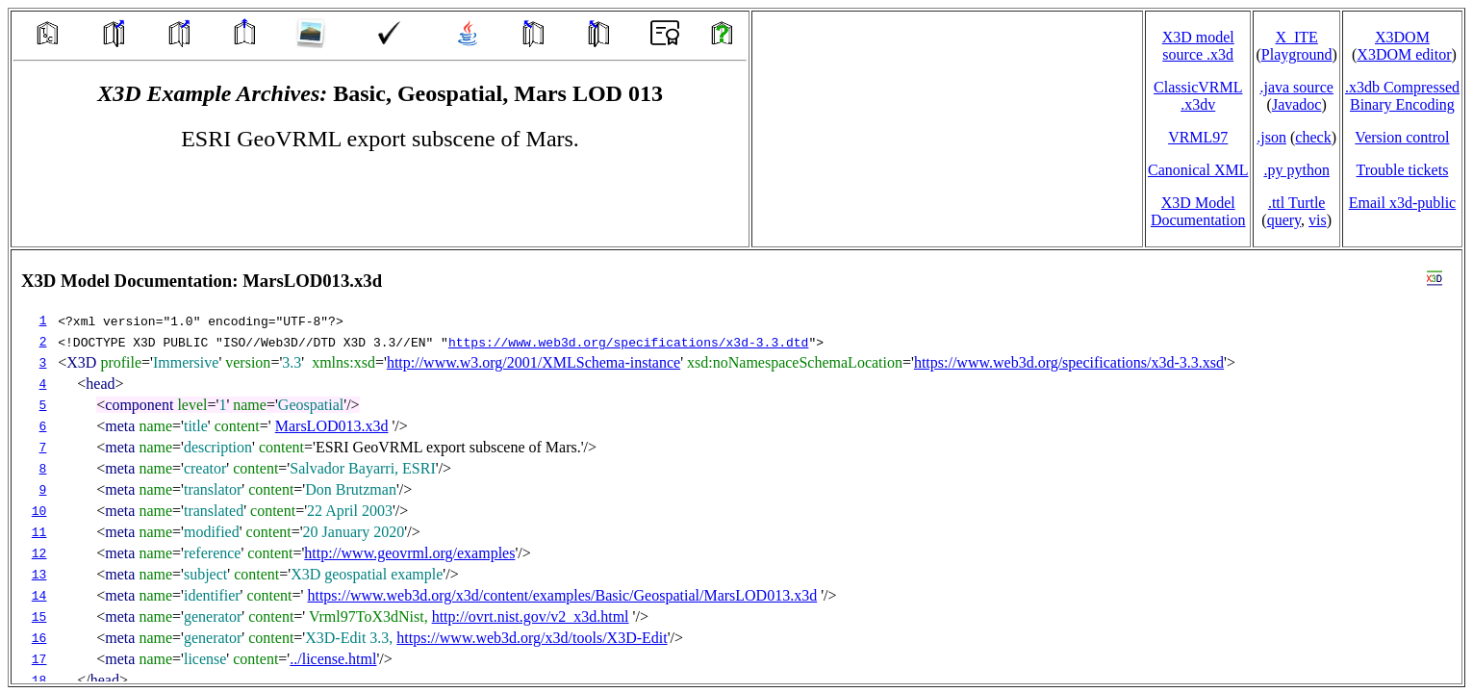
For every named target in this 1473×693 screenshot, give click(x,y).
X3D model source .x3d (1198, 46)
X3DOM (1402, 37)
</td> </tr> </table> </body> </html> (736, 466)
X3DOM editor (1404, 54)
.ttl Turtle (1297, 202)
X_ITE (1296, 37)
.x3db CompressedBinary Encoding (1402, 96)
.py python (1296, 170)
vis (1317, 220)
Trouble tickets (1403, 170)
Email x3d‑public (1403, 202)
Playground (1297, 54)
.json (1271, 137)
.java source (1296, 87)
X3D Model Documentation (1198, 211)
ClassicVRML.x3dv (1198, 96)
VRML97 (1198, 137)
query (1284, 220)
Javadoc (1297, 104)
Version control (1402, 137)
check (1313, 137)
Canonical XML (1198, 170)
